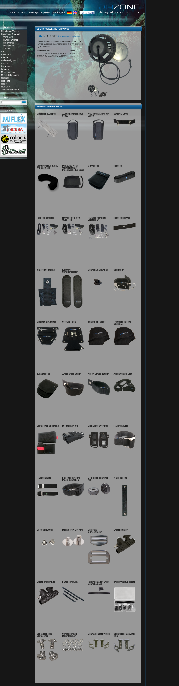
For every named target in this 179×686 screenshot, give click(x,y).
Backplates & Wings (10, 34)
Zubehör (7, 48)
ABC (3, 51)
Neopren (5, 78)
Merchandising (8, 72)
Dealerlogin (33, 12)
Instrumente (6, 66)
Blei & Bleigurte (8, 60)
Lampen (5, 69)
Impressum (46, 12)
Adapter (4, 57)
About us (21, 12)
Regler (4, 84)
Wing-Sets (8, 37)
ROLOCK (5, 87)
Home (12, 12)
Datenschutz (59, 12)
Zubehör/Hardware (10, 89)
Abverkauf (6, 54)
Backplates (8, 46)
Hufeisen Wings (10, 40)
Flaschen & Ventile (10, 31)
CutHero (5, 63)
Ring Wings (8, 43)
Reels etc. (6, 81)
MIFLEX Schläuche (10, 75)
